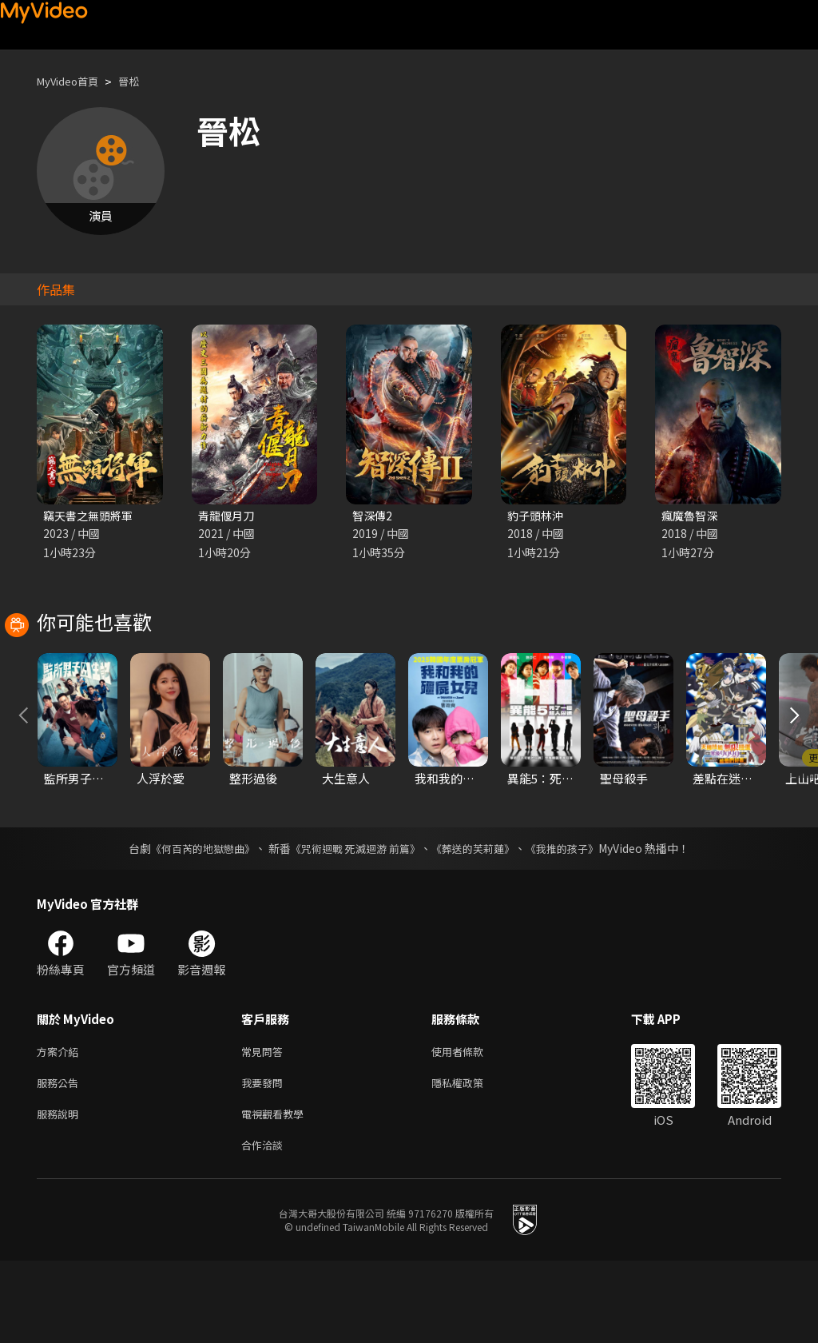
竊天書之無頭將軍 (91, 516)
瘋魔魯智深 (691, 516)
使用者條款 (471, 1125)
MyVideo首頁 (73, 81)
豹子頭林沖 (537, 516)
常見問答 (265, 1125)
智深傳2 (373, 516)
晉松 (141, 81)
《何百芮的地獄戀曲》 (192, 921)
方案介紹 (61, 1125)
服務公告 (61, 1158)
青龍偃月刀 (228, 516)
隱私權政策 (471, 1158)
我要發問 (265, 1158)
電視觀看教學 (277, 1192)
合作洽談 (265, 1225)
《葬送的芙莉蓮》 (479, 921)
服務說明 (61, 1192)
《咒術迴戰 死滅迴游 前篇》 (353, 921)
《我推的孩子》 (574, 921)
